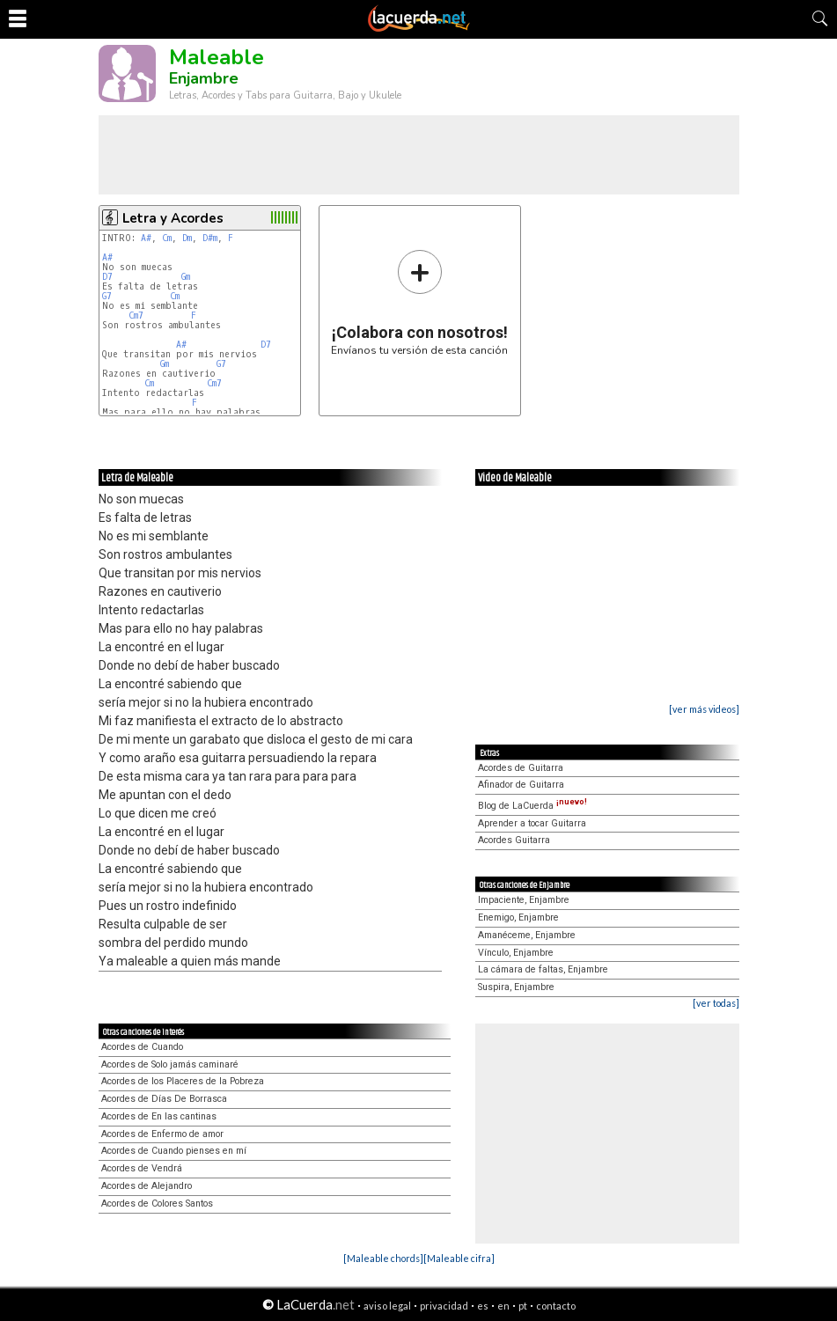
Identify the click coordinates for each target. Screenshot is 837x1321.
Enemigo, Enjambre (518, 917)
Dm (187, 238)
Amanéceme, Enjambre (527, 935)
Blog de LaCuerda (532, 805)
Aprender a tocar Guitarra (532, 823)
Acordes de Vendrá (141, 1168)
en (503, 1305)
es (482, 1305)
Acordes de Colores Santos (157, 1203)
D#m (209, 238)
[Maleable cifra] (459, 1258)
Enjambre (204, 78)
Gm (185, 277)
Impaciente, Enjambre (523, 900)
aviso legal (387, 1305)
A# (146, 238)
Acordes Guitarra (514, 840)
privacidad (444, 1305)
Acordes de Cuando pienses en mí (173, 1150)
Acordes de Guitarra (520, 768)
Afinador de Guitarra (521, 784)
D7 (107, 277)
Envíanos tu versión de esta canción (419, 302)
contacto (556, 1305)
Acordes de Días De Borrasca (164, 1099)
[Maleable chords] (383, 1258)
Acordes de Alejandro (146, 1186)
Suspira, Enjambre (516, 987)
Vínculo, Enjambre (516, 952)
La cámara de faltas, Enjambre (543, 969)
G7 (107, 296)
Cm (167, 238)
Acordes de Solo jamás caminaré (170, 1064)
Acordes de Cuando (142, 1047)
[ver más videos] (704, 709)
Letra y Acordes (173, 218)
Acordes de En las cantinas (159, 1116)
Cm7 (135, 315)
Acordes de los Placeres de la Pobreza (182, 1081)
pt (522, 1305)
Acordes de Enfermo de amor (162, 1134)
